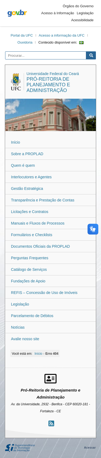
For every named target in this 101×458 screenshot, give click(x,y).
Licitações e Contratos (29, 212)
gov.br (17, 13)
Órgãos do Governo (78, 6)
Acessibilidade (82, 20)
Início (15, 142)
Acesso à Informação (57, 13)
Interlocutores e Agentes (31, 177)
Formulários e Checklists (31, 235)
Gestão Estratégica (27, 188)
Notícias (18, 327)
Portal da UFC (22, 35)
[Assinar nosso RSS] (51, 423)
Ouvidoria (25, 42)
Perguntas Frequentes (29, 258)
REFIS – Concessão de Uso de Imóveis (44, 292)
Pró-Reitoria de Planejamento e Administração (48, 84)
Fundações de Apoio (28, 281)
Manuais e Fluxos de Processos (37, 223)
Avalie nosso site (25, 339)
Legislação (85, 13)
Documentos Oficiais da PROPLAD (40, 246)
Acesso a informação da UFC (62, 35)
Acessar (90, 447)
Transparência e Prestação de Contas (42, 200)
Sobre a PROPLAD (27, 154)
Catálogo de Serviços (29, 269)
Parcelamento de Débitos (32, 316)
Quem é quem (23, 165)
